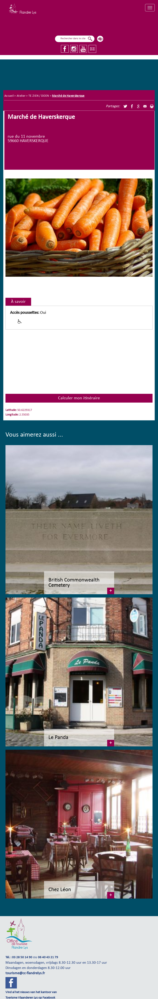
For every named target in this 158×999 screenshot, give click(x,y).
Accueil (9, 96)
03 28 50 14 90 (22, 957)
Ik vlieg (84, 25)
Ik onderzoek (107, 24)
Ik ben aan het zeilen (56, 25)
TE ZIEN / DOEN (38, 96)
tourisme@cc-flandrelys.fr (25, 973)
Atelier (21, 96)
